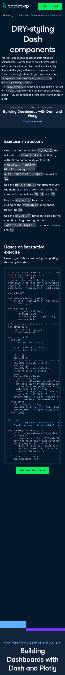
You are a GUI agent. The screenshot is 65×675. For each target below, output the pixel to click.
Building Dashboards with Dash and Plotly (41, 15)
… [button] (15, 15)
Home (6, 15)
